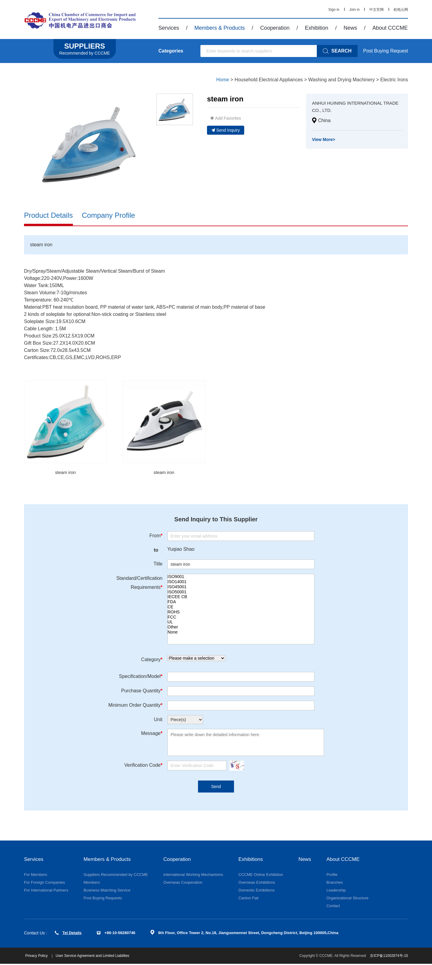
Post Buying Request (385, 50)
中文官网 (376, 9)
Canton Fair (248, 899)
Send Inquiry (226, 130)
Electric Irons (394, 79)
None (241, 632)
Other (241, 627)
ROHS (241, 612)
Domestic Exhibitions (256, 891)
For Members (35, 875)
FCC (241, 617)
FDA (241, 602)
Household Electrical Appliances (269, 79)
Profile (332, 875)
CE (241, 607)
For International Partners (46, 891)
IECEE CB (241, 597)
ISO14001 (241, 582)
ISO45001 (241, 587)
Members (92, 883)
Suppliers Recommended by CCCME (116, 875)
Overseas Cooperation (182, 883)
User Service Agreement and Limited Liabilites (94, 957)
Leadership (336, 891)
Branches (335, 883)
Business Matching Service (107, 891)
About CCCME (390, 28)
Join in (354, 9)
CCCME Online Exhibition (260, 875)
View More (323, 139)
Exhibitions (251, 860)
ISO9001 (241, 577)
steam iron (65, 472)
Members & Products (219, 28)
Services (168, 28)
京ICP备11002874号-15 (389, 957)
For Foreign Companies (44, 883)
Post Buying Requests (103, 899)
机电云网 (401, 9)
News (350, 28)
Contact (334, 906)
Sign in (334, 9)
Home (222, 79)
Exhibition (316, 28)
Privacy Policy (38, 957)
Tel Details (68, 933)
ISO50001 (241, 592)
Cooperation (275, 28)
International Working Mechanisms (193, 875)
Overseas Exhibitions (256, 883)
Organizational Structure (348, 899)
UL (241, 622)
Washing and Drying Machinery (341, 79)
